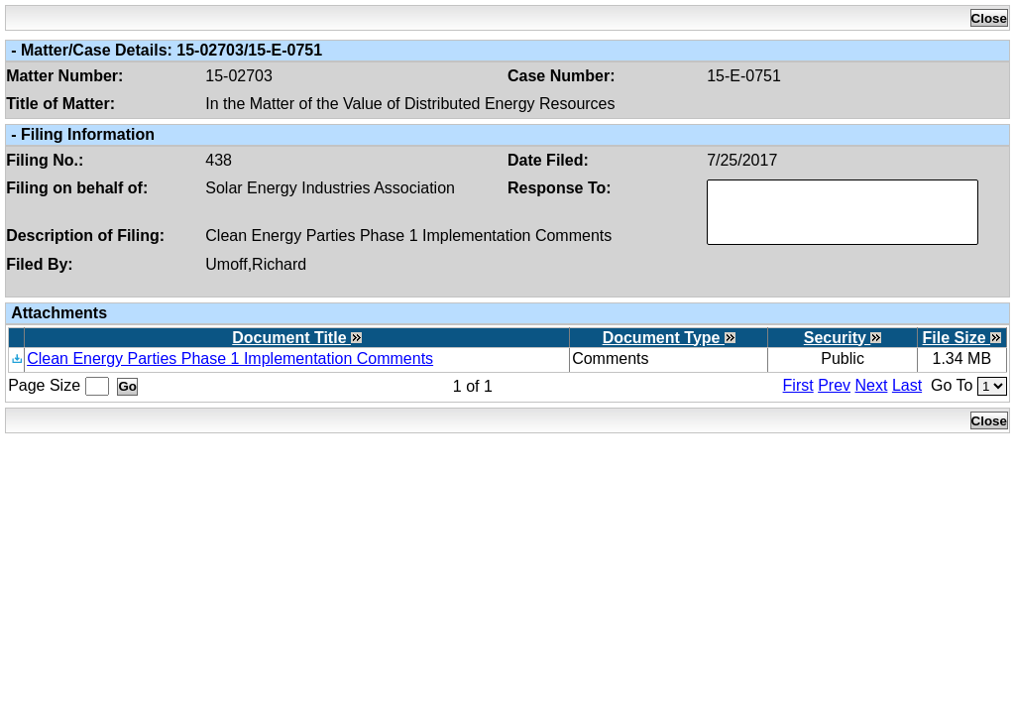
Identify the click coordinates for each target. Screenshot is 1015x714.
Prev (834, 385)
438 (218, 160)
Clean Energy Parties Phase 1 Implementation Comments (408, 235)
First (798, 385)
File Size (962, 337)
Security (843, 337)
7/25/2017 (742, 160)
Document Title (297, 337)
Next (871, 385)
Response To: (560, 187)
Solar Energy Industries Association (330, 187)
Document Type (669, 337)
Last (907, 385)
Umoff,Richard (255, 264)
